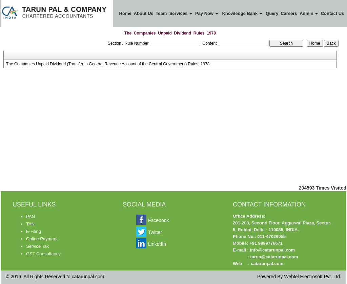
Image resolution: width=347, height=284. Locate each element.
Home (125, 13)
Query (272, 13)
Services (180, 13)
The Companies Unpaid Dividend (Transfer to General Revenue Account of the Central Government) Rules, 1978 (108, 64)
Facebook (158, 220)
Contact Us (332, 13)
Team (161, 13)
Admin (309, 13)
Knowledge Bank (242, 13)
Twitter (155, 232)
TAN (30, 223)
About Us (144, 13)
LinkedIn (157, 244)
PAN (30, 216)
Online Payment (42, 238)
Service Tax (37, 246)
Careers (289, 13)
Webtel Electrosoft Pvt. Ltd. (312, 276)
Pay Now (206, 13)
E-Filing (33, 231)
